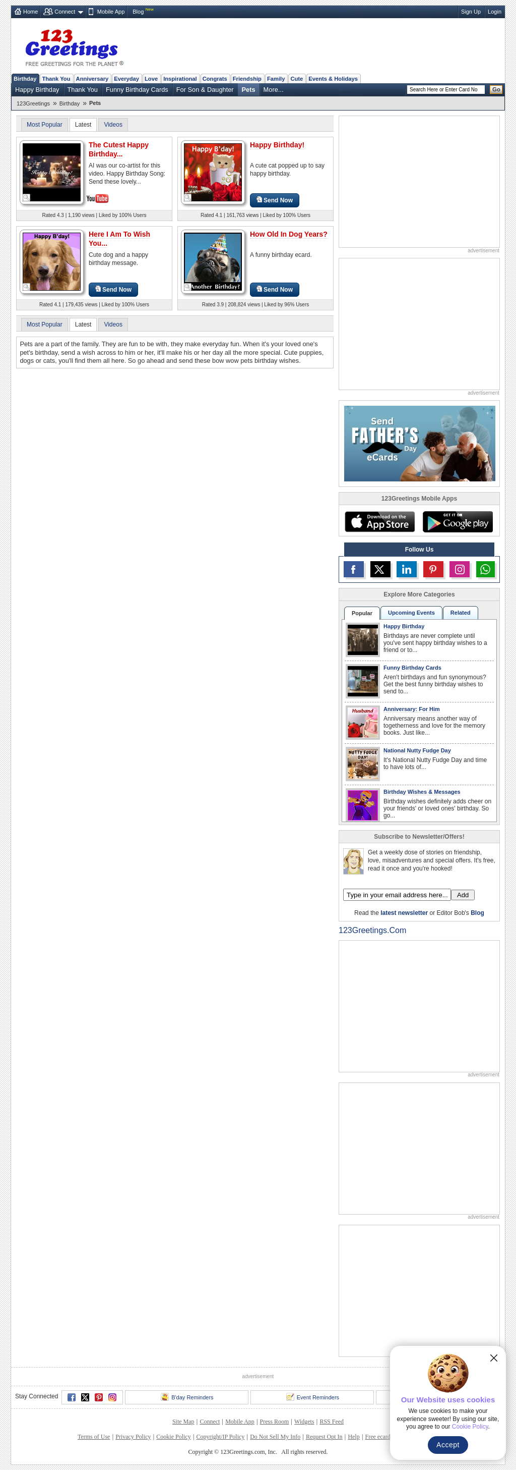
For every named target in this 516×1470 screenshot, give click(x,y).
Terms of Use (94, 1436)
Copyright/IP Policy (220, 1436)
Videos (113, 124)
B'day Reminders (187, 1397)
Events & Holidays (333, 79)
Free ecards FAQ (385, 1436)
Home (30, 12)
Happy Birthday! (277, 145)
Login (494, 12)
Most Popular (44, 124)
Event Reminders (312, 1397)
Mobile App (110, 12)
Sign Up (471, 12)
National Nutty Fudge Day (417, 750)
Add (463, 895)
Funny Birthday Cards (137, 89)
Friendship (247, 79)
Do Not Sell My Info (275, 1436)
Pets (248, 89)
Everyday (126, 79)
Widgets (304, 1421)
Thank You (56, 79)
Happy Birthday (37, 89)
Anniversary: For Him (411, 709)
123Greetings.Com (372, 930)
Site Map (183, 1421)
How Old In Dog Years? (289, 234)
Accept (448, 1445)
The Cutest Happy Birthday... (119, 149)
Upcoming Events (411, 613)
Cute (296, 79)
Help (353, 1436)
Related (460, 613)
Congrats (215, 79)
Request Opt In (324, 1436)
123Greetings (33, 103)
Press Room (274, 1421)
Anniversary (92, 79)
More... (274, 89)
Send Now (274, 200)
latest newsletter (404, 912)
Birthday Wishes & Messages (422, 792)
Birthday (25, 79)
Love (151, 79)
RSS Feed (331, 1421)
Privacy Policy (133, 1436)
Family (276, 79)
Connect (64, 12)
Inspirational (180, 79)
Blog (138, 12)
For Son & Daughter (205, 89)
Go (496, 89)
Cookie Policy (173, 1436)
